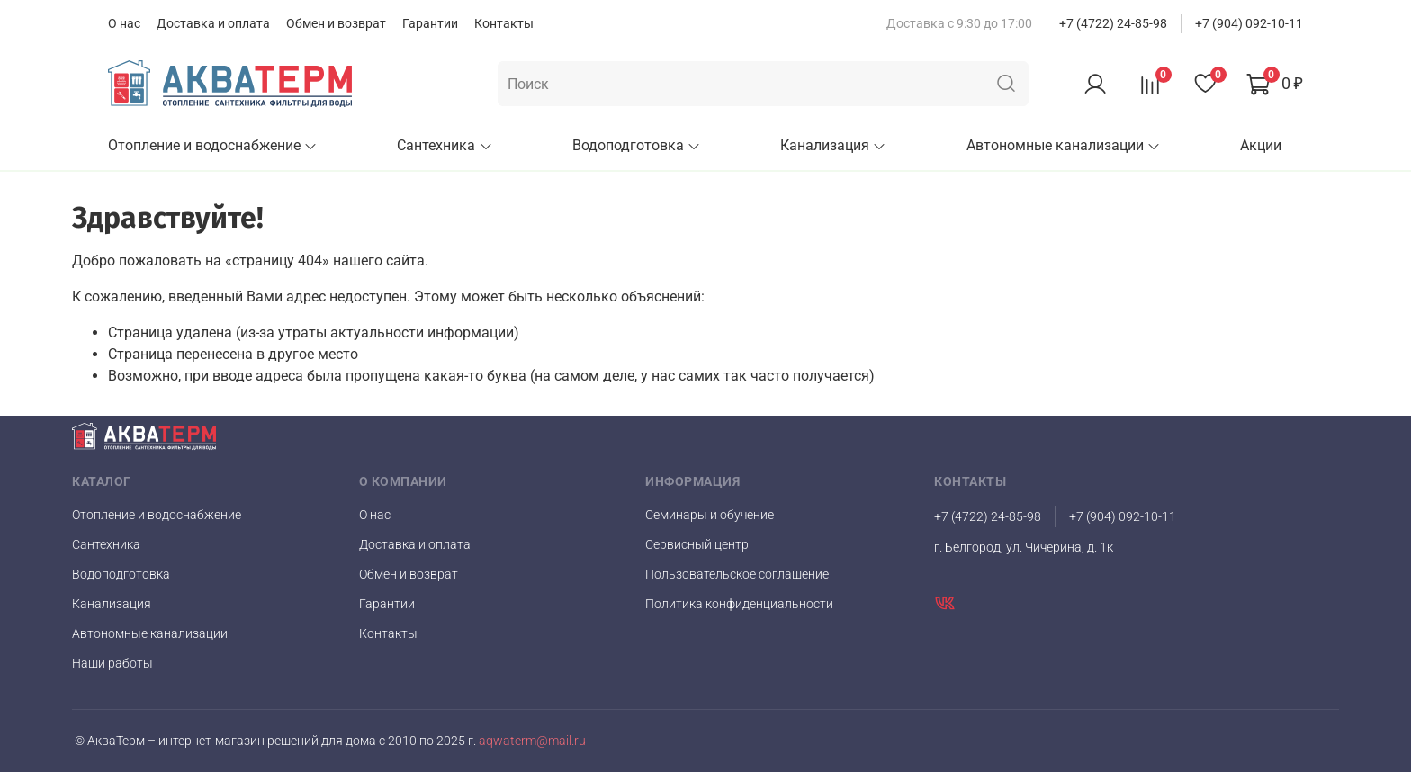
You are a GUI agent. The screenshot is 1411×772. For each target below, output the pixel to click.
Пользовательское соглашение (737, 574)
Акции (1260, 145)
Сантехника (444, 145)
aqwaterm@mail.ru (531, 741)
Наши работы (112, 663)
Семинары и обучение (709, 514)
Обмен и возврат (336, 23)
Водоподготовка (636, 145)
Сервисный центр (697, 544)
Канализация (833, 145)
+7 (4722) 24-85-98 (1113, 23)
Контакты (504, 23)
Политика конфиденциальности (739, 604)
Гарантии (430, 23)
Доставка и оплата (213, 23)
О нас (124, 23)
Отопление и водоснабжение (213, 145)
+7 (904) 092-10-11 (1249, 23)
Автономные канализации (1063, 145)
